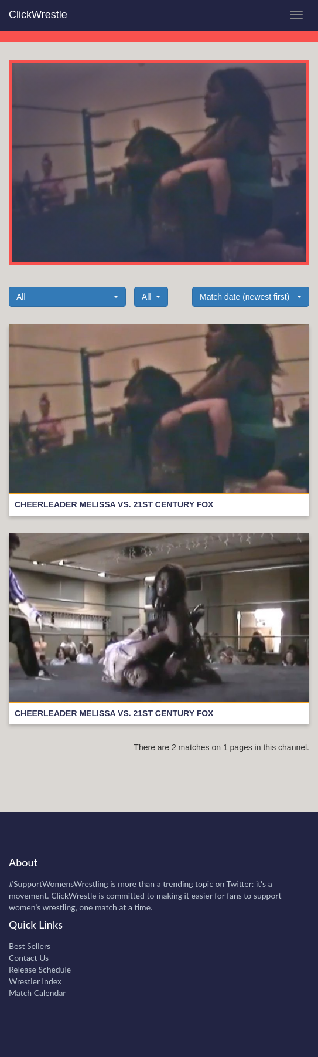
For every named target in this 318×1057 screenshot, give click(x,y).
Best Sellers (29, 946)
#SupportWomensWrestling (58, 884)
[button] (67, 297)
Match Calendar (37, 993)
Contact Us (29, 958)
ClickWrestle (38, 15)
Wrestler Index (35, 981)
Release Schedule (40, 969)
